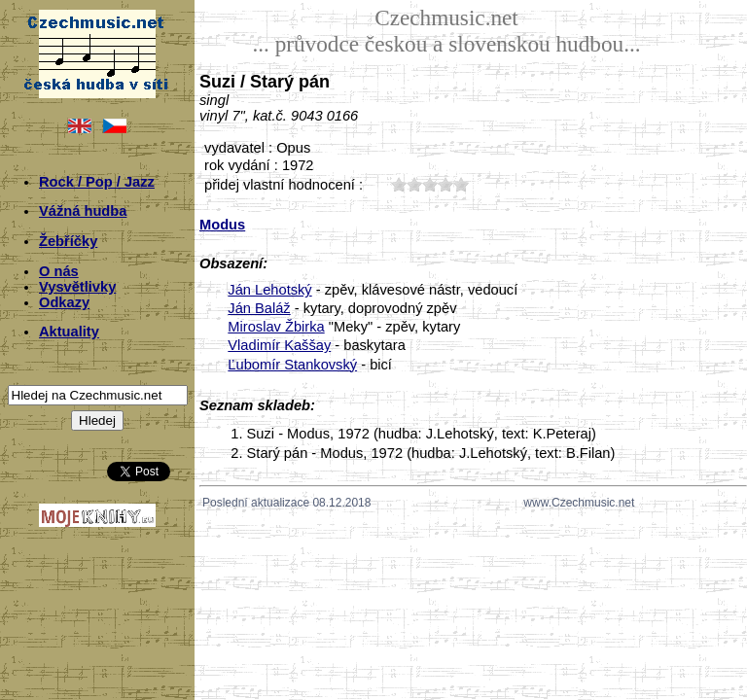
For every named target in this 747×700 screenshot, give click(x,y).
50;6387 (461, 184)
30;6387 (430, 184)
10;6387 (399, 184)
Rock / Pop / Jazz (97, 182)
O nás (59, 271)
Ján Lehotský (269, 290)
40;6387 (445, 184)
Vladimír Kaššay (279, 345)
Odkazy (64, 302)
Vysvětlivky (77, 287)
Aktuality (69, 331)
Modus (222, 224)
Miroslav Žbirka (276, 326)
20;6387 (414, 184)
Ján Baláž (259, 308)
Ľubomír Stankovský (292, 364)
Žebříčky (68, 241)
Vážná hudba (82, 211)
